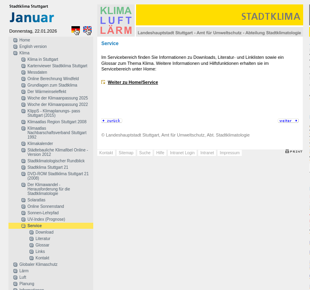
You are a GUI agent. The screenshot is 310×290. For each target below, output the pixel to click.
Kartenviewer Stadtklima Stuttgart (57, 66)
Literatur (43, 238)
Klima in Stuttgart (42, 59)
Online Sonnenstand (45, 206)
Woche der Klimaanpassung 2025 (57, 98)
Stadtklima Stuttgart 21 (47, 167)
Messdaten (37, 72)
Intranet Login (182, 153)
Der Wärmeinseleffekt (46, 91)
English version (33, 46)
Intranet (207, 153)
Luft (22, 277)
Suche (145, 153)
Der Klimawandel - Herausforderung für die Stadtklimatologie (48, 189)
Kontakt (42, 258)
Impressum (229, 153)
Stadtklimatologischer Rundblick (56, 161)
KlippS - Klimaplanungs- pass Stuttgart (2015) (53, 113)
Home (24, 40)
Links (40, 251)
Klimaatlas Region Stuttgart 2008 (56, 122)
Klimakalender (40, 143)
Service (34, 226)
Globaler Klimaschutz (38, 264)
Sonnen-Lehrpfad (43, 213)
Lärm (24, 271)
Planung (26, 284)
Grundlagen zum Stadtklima (52, 85)
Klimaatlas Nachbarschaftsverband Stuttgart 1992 (56, 132)
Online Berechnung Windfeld (53, 79)
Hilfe (160, 153)
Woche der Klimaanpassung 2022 (57, 104)
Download (44, 232)
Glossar (42, 245)
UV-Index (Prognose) (46, 219)
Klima (24, 53)
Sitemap (126, 153)
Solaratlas (36, 200)
